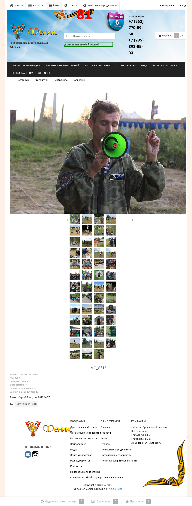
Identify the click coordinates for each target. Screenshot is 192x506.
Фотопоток (41, 80)
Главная (16, 5)
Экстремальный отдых (26, 65)
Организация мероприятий (62, 65)
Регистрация (167, 5)
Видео (144, 65)
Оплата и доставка (165, 65)
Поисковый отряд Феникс (100, 5)
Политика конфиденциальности (119, 460)
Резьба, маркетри (22, 73)
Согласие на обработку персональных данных (96, 477)
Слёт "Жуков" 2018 (26, 404)
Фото (54, 5)
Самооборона (127, 65)
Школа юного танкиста (99, 65)
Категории (21, 80)
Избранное (61, 80)
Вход (183, 5)
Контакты (44, 73)
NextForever (115, 488)
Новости (35, 5)
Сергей (22, 397)
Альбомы (80, 80)
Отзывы (70, 5)
